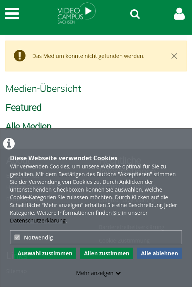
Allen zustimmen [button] (106, 253)
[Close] (174, 56)
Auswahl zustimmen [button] (45, 253)
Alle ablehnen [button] (159, 253)
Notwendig (33, 237)
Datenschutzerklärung (38, 220)
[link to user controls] (179, 13)
